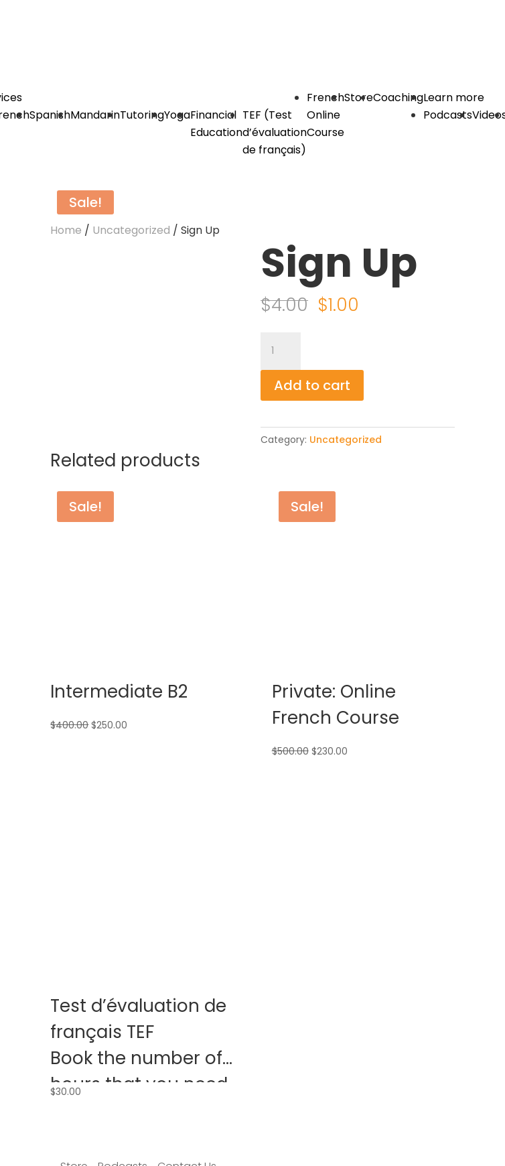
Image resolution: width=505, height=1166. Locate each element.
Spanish (49, 115)
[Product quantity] (281, 351)
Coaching (398, 97)
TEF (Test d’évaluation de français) (274, 132)
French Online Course (325, 115)
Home (66, 230)
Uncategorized (131, 230)
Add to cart (312, 385)
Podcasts (447, 115)
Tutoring (142, 115)
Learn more (453, 97)
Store (358, 97)
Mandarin (95, 115)
